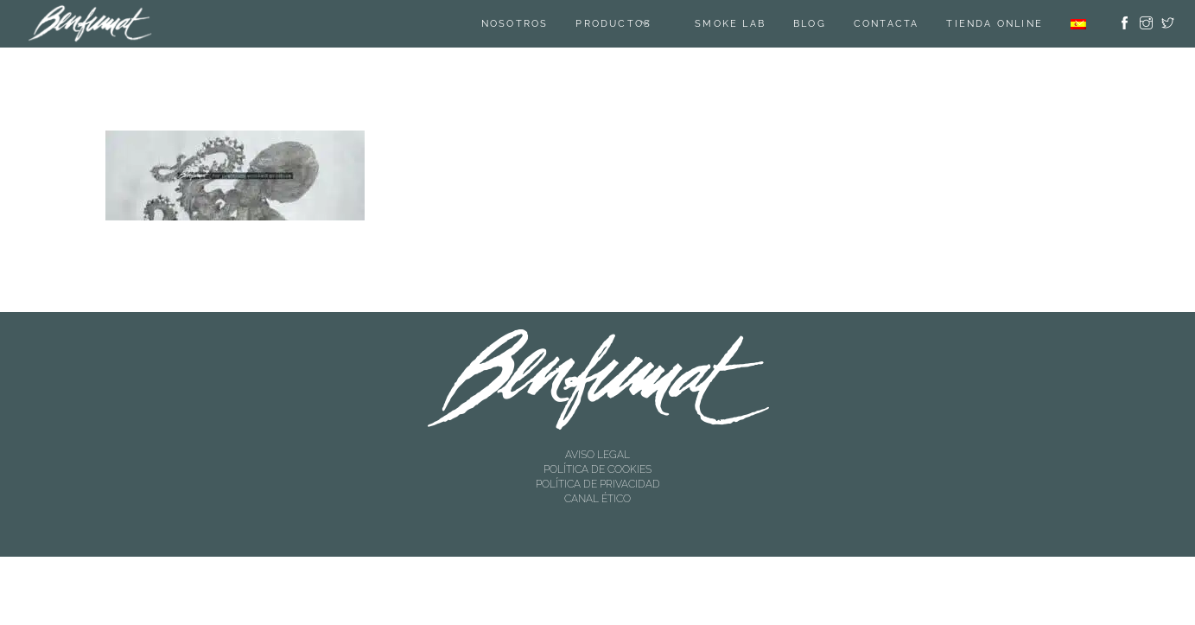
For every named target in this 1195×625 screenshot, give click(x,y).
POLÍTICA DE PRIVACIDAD (598, 484)
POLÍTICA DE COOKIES (597, 469)
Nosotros (515, 23)
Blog (809, 23)
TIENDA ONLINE (994, 23)
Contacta (886, 23)
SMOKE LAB (730, 23)
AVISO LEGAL (597, 455)
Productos (613, 23)
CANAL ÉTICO (597, 499)
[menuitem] (1078, 24)
